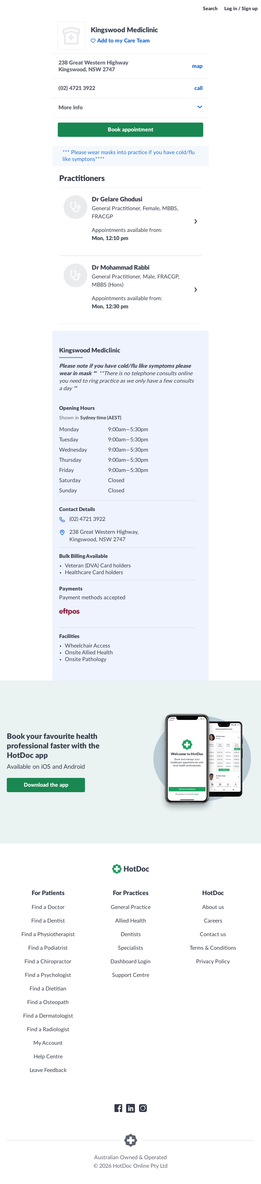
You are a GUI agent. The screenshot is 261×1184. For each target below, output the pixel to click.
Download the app (46, 785)
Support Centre (130, 975)
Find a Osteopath (48, 1002)
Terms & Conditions (213, 948)
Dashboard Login (130, 961)
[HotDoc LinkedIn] (130, 1108)
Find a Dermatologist (48, 1016)
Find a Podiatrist (48, 948)
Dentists (131, 934)
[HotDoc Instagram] (143, 1108)
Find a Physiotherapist (48, 934)
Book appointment (130, 129)
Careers (213, 921)
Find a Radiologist (48, 1029)
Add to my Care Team (120, 40)
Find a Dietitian (48, 988)
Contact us (213, 934)
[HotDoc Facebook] (118, 1108)
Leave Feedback (48, 1070)
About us (213, 907)
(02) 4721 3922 (87, 519)
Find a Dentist (48, 921)
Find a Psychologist (48, 975)
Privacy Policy (213, 961)
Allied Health (130, 921)
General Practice (131, 907)
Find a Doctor (48, 907)
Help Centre (48, 1056)
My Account (48, 1043)
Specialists (130, 948)
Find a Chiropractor (47, 961)
